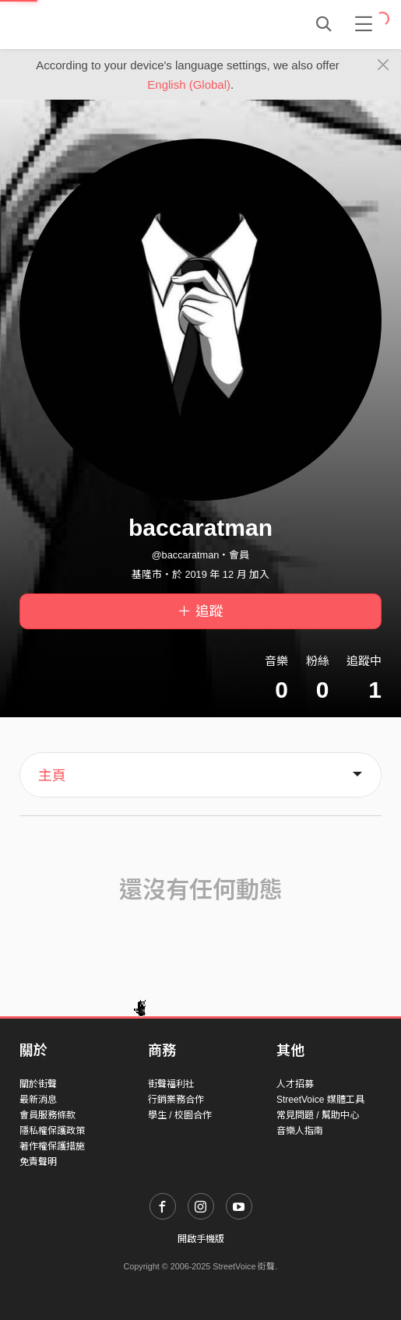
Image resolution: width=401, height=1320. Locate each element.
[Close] (383, 65)
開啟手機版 (201, 1239)
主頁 (52, 775)
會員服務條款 (47, 1115)
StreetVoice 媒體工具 (320, 1099)
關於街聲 (38, 1084)
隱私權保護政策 (52, 1130)
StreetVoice (83, 24)
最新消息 (38, 1099)
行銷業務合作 (176, 1099)
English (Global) (188, 84)
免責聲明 (38, 1161)
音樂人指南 (299, 1130)
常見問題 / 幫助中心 (317, 1115)
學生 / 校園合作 (180, 1115)
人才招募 (295, 1084)
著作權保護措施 (52, 1146)
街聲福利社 (171, 1084)
